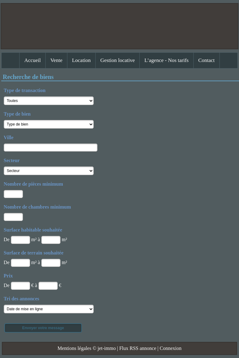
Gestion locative (117, 60)
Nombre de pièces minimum (33, 184)
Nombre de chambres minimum (37, 207)
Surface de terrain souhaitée (33, 252)
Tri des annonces (21, 298)
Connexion (170, 348)
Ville (8, 137)
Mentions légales (74, 348)
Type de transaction (25, 90)
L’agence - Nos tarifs (166, 60)
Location (81, 60)
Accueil (32, 60)
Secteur (12, 160)
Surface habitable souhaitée (33, 229)
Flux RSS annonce (137, 348)
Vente (56, 60)
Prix (8, 275)
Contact (206, 60)
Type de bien (17, 114)
